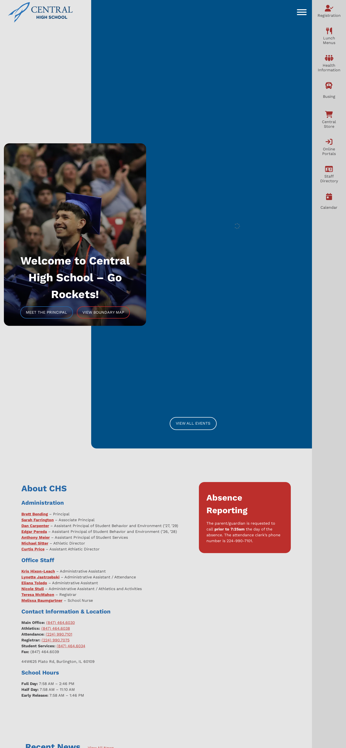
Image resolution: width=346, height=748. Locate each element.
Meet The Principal (46, 312)
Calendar (328, 207)
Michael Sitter (34, 543)
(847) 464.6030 (60, 622)
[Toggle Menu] (302, 12)
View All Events (193, 423)
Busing (329, 96)
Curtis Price (32, 549)
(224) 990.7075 (56, 640)
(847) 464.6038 (55, 628)
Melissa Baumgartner (41, 600)
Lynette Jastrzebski (40, 577)
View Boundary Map (103, 312)
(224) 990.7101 (59, 634)
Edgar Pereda (34, 531)
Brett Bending (34, 514)
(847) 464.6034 (71, 646)
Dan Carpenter (35, 525)
